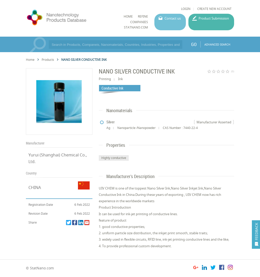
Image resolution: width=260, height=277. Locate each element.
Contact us (173, 18)
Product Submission (214, 18)
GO (194, 44)
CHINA (34, 187)
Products (48, 59)
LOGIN (185, 9)
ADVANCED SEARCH (217, 44)
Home (30, 59)
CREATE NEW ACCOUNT (214, 9)
